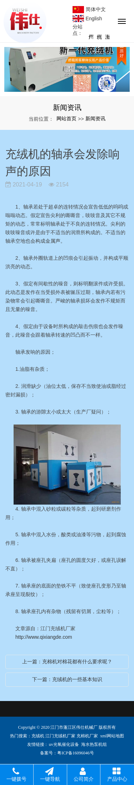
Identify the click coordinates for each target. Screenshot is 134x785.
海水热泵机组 (94, 744)
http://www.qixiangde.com (43, 637)
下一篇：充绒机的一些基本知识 (67, 679)
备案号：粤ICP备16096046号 (67, 752)
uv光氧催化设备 (64, 744)
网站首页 (66, 118)
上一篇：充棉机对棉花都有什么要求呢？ (67, 661)
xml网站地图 (112, 735)
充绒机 (37, 735)
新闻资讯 (95, 118)
